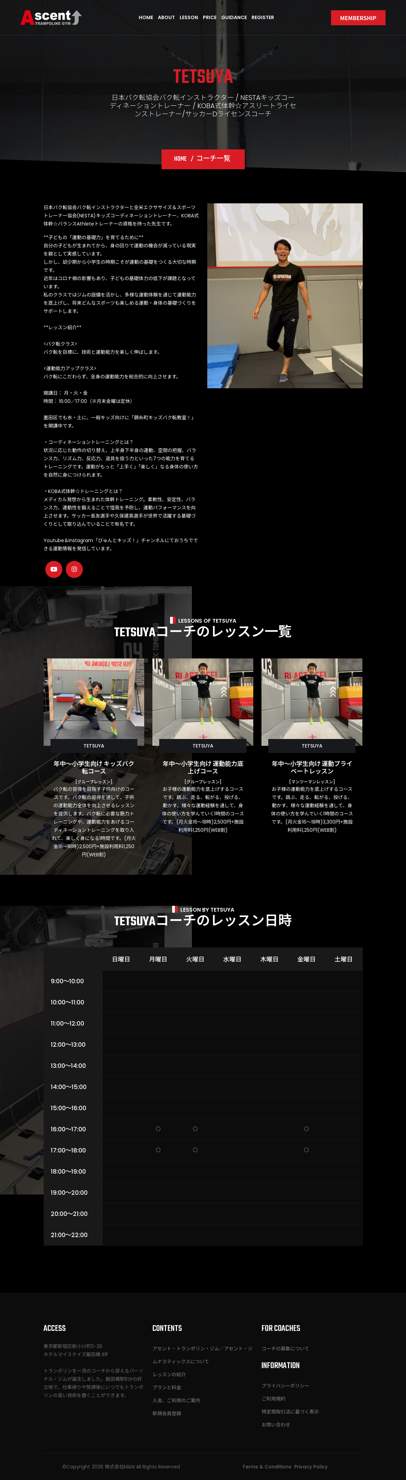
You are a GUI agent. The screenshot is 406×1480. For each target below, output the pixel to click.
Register (263, 17)
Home (146, 17)
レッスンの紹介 (169, 1374)
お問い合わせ (275, 1424)
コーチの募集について (285, 1348)
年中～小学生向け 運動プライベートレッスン (312, 768)
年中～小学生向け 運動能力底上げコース (203, 768)
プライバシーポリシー (285, 1385)
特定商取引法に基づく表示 (290, 1411)
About (166, 17)
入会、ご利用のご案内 (176, 1400)
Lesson (189, 17)
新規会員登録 (166, 1413)
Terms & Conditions (266, 1466)
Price (209, 17)
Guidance (234, 17)
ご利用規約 (273, 1398)
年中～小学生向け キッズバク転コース (94, 768)
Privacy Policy (311, 1466)
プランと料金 (166, 1387)
